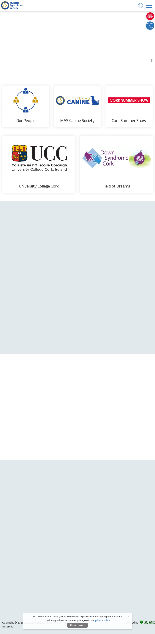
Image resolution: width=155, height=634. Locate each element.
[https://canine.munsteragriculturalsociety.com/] (150, 25)
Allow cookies (78, 625)
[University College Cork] (38, 164)
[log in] (140, 6)
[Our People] (25, 106)
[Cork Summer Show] (129, 106)
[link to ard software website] (146, 622)
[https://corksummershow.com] (150, 16)
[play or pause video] (77, 42)
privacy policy (102, 620)
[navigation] (149, 5)
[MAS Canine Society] (77, 106)
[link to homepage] (12, 5)
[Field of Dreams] (116, 164)
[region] (77, 137)
